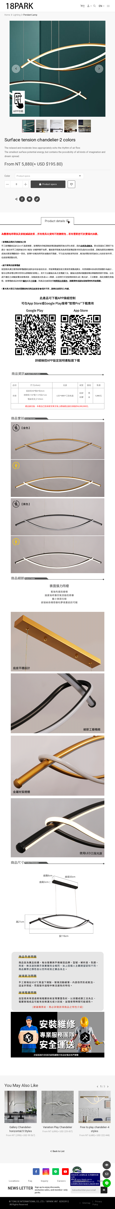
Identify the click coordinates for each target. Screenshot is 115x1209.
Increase (25, 184)
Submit (104, 1190)
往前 (97, 1086)
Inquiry (44, 1181)
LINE (29, 199)
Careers (61, 1181)
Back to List (58, 1151)
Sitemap (86, 1203)
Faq (30, 1181)
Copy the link (37, 198)
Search (94, 6)
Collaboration (81, 1181)
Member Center (88, 6)
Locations (14, 1181)
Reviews (101, 1181)
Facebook (22, 199)
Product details (55, 221)
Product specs (49, 176)
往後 (108, 1086)
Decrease (7, 184)
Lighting (17, 15)
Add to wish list (71, 184)
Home (7, 15)
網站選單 (108, 6)
